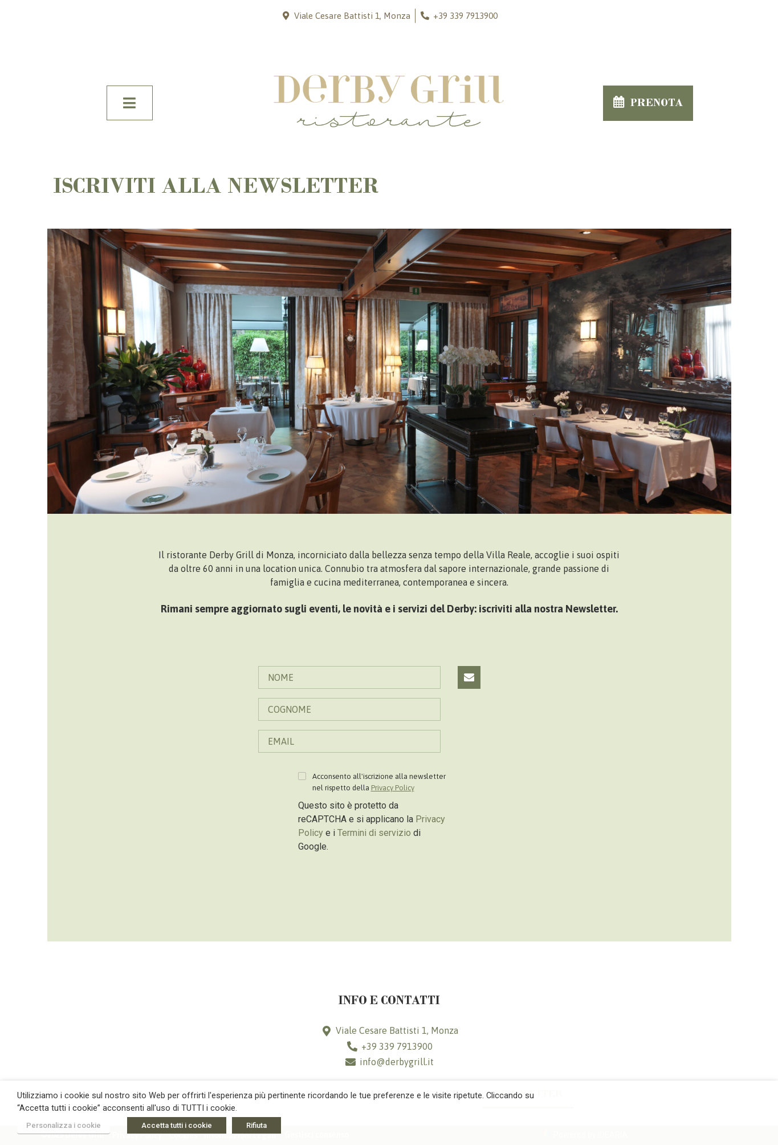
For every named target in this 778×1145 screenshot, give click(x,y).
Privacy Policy (392, 787)
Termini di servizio (374, 832)
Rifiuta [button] (256, 1125)
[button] (648, 103)
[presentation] (384, 885)
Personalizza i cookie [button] (63, 1125)
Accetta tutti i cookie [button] (176, 1125)
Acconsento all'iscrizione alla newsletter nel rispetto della (379, 782)
